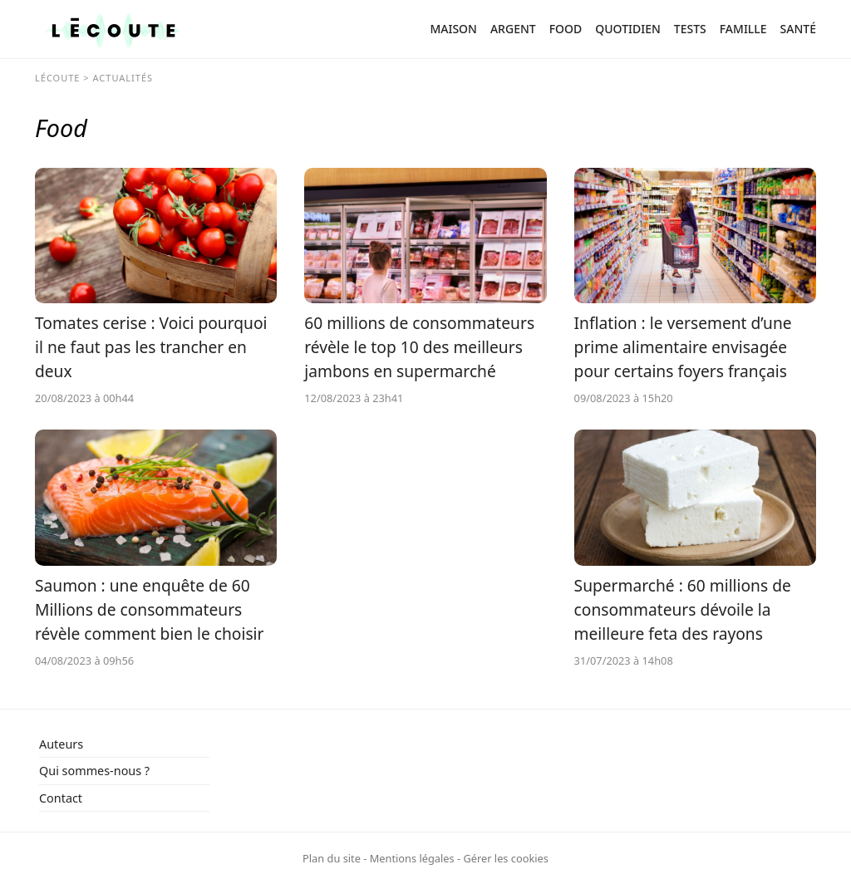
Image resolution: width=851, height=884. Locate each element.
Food (566, 29)
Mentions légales (412, 858)
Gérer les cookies (505, 858)
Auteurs (61, 744)
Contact (60, 798)
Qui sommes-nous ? (94, 770)
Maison (453, 29)
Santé (798, 29)
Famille (743, 29)
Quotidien (628, 29)
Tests (690, 29)
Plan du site (332, 858)
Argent (513, 29)
